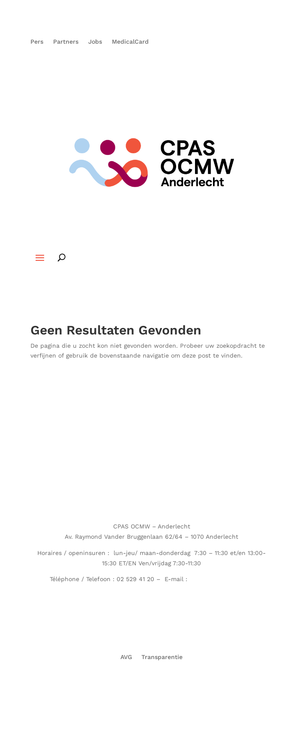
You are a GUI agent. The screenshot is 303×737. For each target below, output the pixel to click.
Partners (65, 42)
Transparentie (162, 657)
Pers (36, 42)
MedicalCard (130, 42)
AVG (126, 657)
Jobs (95, 42)
